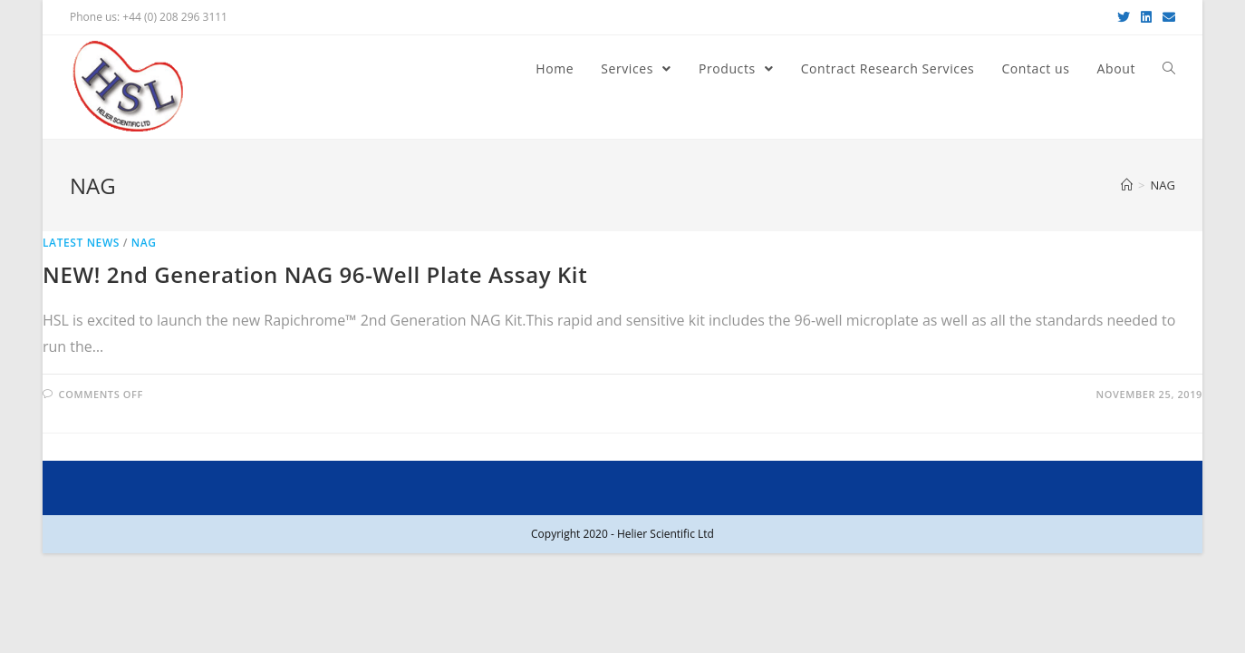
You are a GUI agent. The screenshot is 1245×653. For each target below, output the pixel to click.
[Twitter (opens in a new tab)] (1123, 17)
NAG (144, 242)
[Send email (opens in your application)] (1166, 17)
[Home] (1127, 185)
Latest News (81, 242)
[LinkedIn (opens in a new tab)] (1146, 17)
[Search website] (1169, 68)
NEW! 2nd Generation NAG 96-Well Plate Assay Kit (315, 274)
